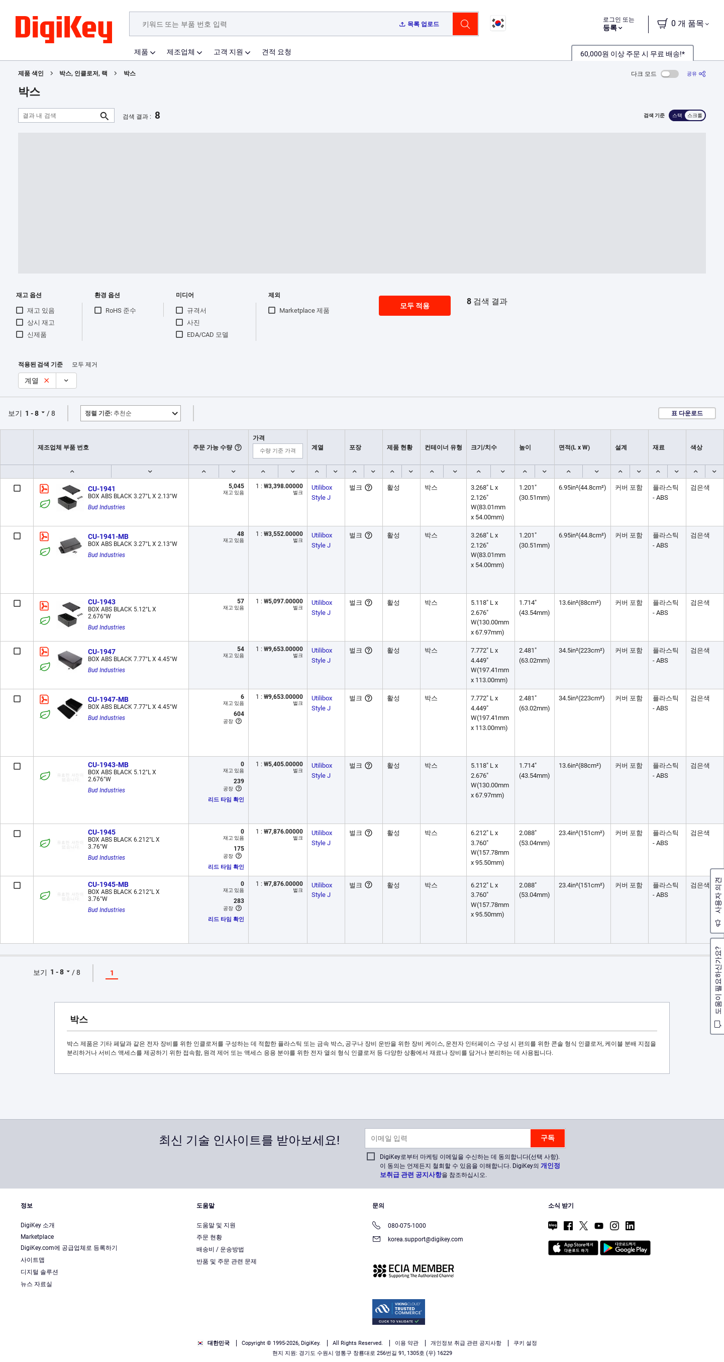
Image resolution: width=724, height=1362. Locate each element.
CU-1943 (102, 602)
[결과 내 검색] (58, 115)
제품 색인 (31, 73)
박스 (130, 73)
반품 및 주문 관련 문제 (226, 1261)
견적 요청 (276, 52)
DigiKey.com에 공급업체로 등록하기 (69, 1247)
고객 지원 (228, 52)
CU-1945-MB (108, 884)
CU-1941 (102, 489)
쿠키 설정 (525, 1343)
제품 (141, 52)
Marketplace (37, 1236)
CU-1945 (102, 832)
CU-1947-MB (108, 699)
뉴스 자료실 (36, 1284)
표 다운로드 (687, 413)
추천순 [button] (108, 413)
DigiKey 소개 (38, 1225)
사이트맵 (33, 1259)
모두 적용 (415, 306)
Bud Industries (106, 507)
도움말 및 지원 (216, 1225)
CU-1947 (102, 652)
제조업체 (181, 52)
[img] (64, 30)
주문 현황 (209, 1237)
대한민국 (213, 1343)
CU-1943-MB (108, 765)
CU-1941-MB (108, 536)
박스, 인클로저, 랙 (83, 73)
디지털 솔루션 (39, 1272)
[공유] (696, 73)
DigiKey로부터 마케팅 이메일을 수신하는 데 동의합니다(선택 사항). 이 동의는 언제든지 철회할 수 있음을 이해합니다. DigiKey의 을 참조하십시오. (470, 1165)
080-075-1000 (399, 1226)
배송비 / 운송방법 (220, 1249)
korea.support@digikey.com (417, 1240)
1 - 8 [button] (32, 413)
